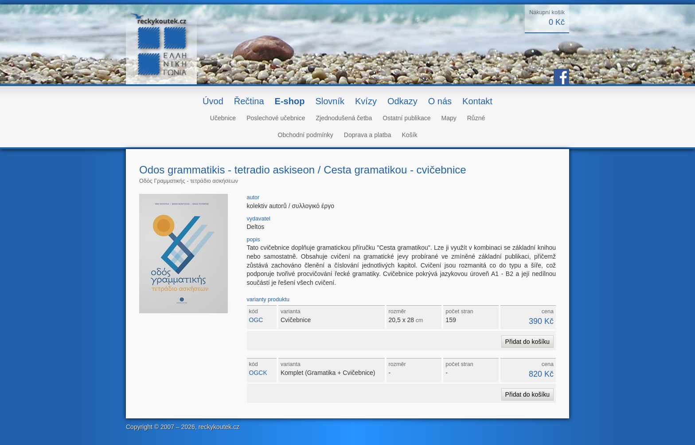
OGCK (258, 372)
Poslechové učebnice (275, 118)
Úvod (213, 101)
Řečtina (249, 101)
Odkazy (402, 101)
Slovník (329, 101)
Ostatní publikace (406, 118)
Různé (476, 118)
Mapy (449, 118)
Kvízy (366, 101)
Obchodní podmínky (305, 134)
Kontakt (477, 101)
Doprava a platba (367, 134)
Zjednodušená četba (344, 118)
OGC (256, 319)
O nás (440, 101)
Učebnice (223, 118)
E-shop (290, 101)
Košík (409, 134)
